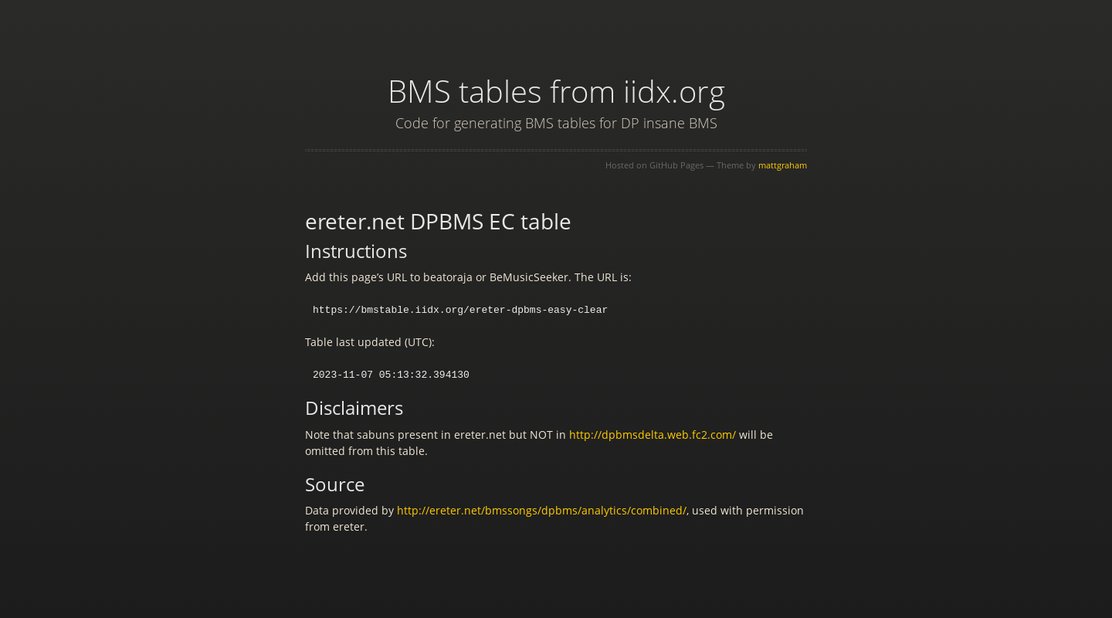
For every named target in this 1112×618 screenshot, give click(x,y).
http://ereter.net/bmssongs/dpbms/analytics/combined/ (542, 508)
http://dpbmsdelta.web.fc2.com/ (652, 433)
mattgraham (782, 165)
